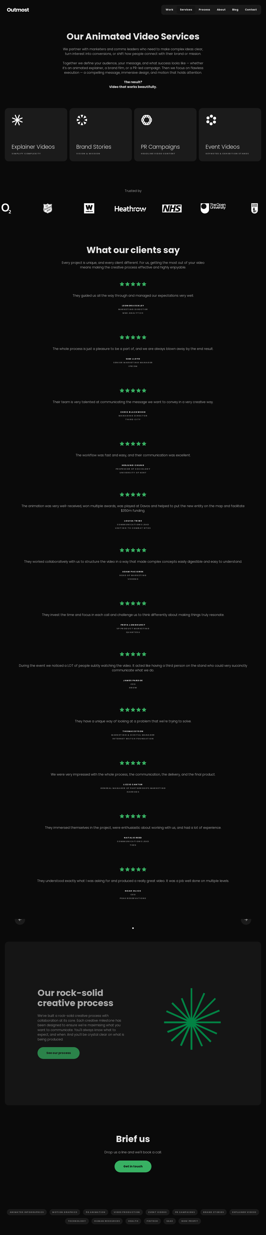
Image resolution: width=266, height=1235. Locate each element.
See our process (58, 1053)
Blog (235, 9)
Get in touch (133, 1166)
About (221, 9)
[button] (25, 925)
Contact (251, 9)
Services (186, 9)
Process (204, 9)
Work (169, 9)
